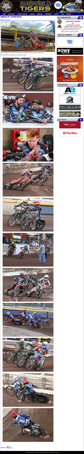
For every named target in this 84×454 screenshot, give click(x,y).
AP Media (57, 452)
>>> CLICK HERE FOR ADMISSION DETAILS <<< (70, 29)
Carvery (56, 14)
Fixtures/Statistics (22, 14)
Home (4, 14)
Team (62, 14)
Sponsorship (48, 14)
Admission (39, 14)
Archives (68, 14)
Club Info (32, 14)
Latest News (11, 14)
